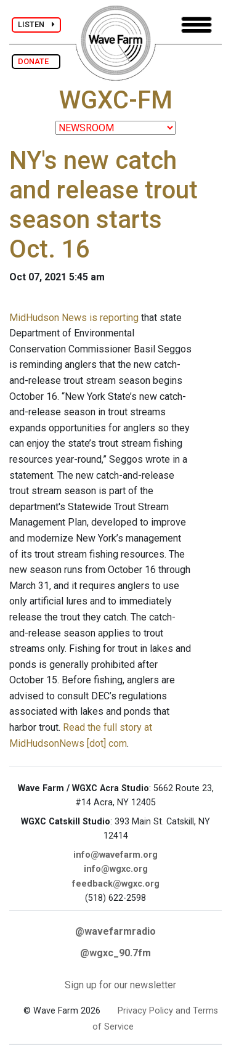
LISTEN (36, 24)
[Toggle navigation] (196, 25)
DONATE (36, 61)
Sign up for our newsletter (120, 985)
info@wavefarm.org (115, 855)
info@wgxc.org (116, 869)
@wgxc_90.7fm (115, 953)
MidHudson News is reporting (74, 317)
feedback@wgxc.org (116, 884)
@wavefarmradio (115, 931)
